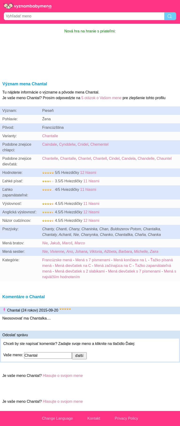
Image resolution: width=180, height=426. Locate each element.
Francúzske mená (57, 260)
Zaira (154, 252)
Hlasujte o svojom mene (63, 376)
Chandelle (146, 158)
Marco (80, 243)
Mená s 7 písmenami (92, 260)
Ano (69, 252)
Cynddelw (67, 144)
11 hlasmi (91, 181)
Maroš (67, 243)
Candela (129, 158)
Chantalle (50, 136)
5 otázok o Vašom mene (101, 98)
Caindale (49, 144)
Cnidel (83, 144)
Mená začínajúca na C (112, 266)
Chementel (99, 144)
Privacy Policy (126, 418)
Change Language (57, 418)
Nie (45, 243)
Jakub (55, 243)
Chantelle (50, 158)
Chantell (100, 158)
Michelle (141, 252)
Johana (81, 252)
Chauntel (164, 158)
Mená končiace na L (130, 260)
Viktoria (96, 252)
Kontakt (93, 418)
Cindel (114, 158)
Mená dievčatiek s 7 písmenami (134, 271)
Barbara (125, 252)
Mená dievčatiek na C (73, 266)
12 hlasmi (88, 173)
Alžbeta (110, 252)
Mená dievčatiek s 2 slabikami (80, 271)
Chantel (84, 158)
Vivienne (57, 252)
